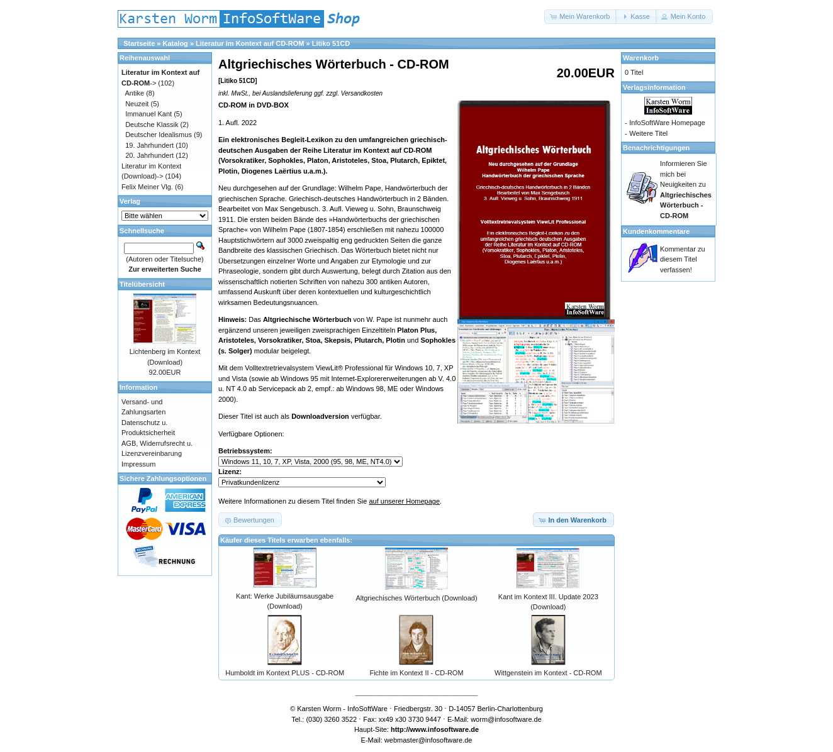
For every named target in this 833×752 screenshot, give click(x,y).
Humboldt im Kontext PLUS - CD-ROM (284, 673)
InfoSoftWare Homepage (667, 122)
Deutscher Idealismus (158, 134)
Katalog (175, 43)
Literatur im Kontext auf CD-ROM (250, 43)
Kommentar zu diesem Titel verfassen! (682, 259)
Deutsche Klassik (151, 124)
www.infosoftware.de (444, 729)
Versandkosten (362, 93)
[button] (580, 16)
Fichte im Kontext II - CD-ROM (416, 673)
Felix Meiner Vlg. (147, 187)
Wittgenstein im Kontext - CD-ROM (548, 673)
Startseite (139, 43)
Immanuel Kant (148, 114)
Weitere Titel (648, 133)
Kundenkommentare (656, 231)
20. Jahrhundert (149, 155)
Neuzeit (136, 104)
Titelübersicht (142, 284)
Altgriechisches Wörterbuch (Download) (416, 598)
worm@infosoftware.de (506, 719)
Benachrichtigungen (656, 148)
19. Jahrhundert (149, 145)
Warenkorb (641, 58)
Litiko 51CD (331, 43)
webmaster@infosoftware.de (428, 740)
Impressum (138, 464)
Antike (135, 93)
